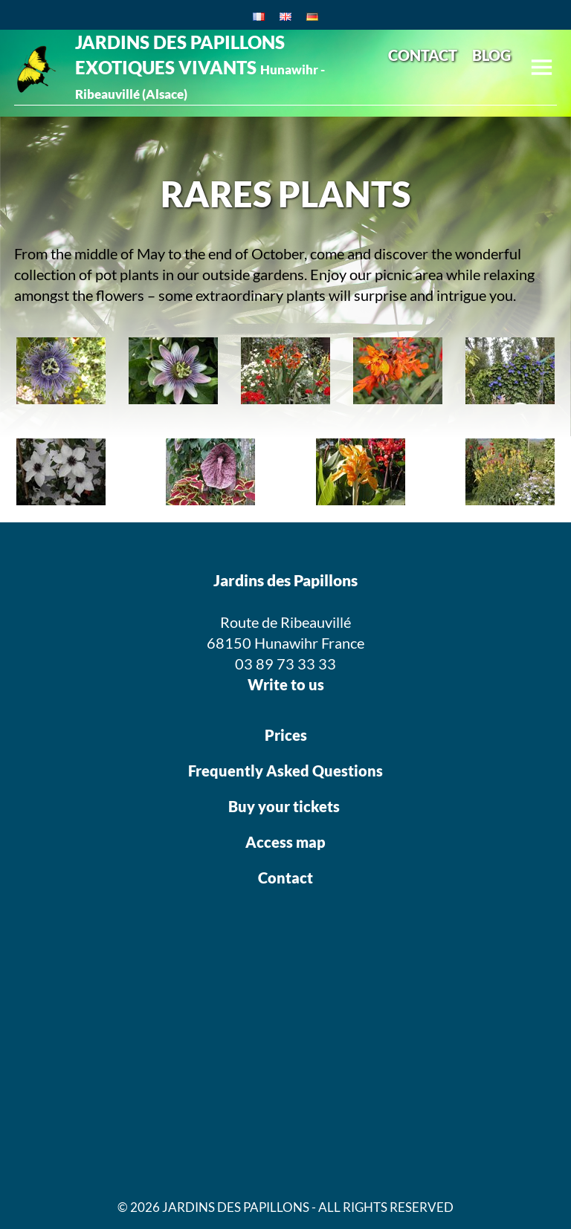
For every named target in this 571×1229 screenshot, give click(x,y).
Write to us (286, 684)
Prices (286, 735)
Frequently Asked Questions (285, 770)
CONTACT (422, 55)
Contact (285, 877)
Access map (285, 842)
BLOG (491, 55)
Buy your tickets (285, 806)
